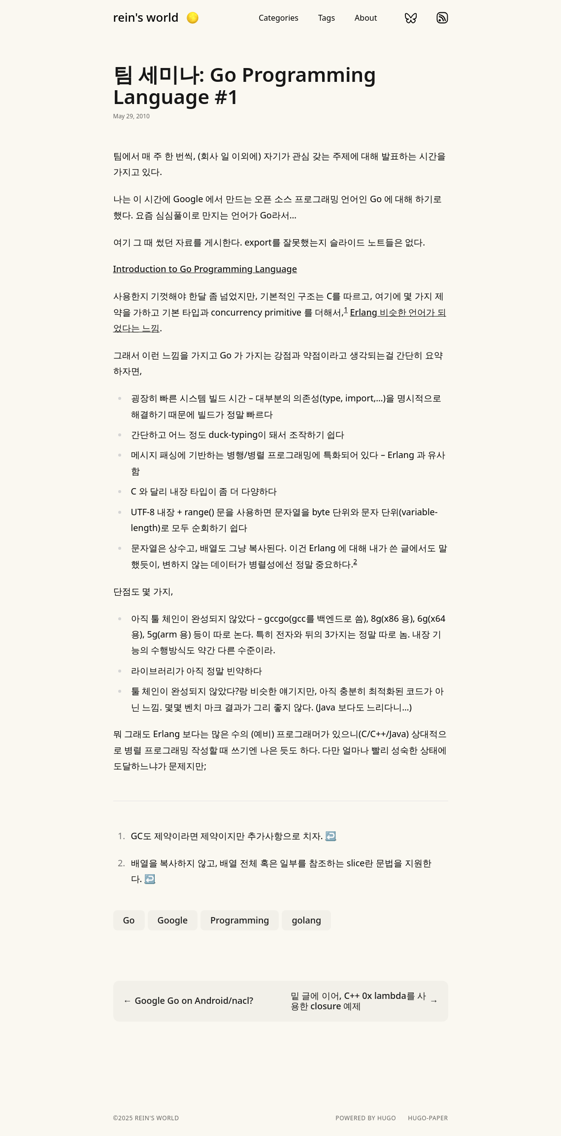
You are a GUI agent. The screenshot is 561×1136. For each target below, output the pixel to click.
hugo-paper (428, 1118)
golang (306, 920)
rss (442, 18)
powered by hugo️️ (365, 1118)
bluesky (411, 18)
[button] (192, 18)
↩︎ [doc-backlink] (330, 836)
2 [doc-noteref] (355, 561)
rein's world (146, 17)
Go (129, 920)
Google (173, 920)
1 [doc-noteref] (346, 309)
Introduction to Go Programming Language (205, 269)
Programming (239, 920)
